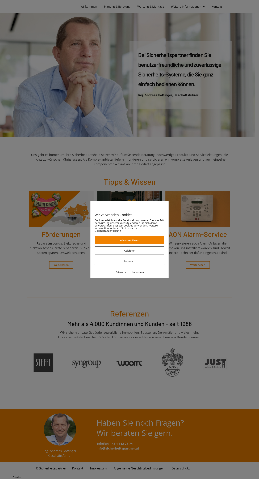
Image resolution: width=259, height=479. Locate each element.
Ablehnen (129, 250)
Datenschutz (121, 271)
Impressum (138, 271)
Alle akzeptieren (129, 240)
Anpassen (129, 261)
